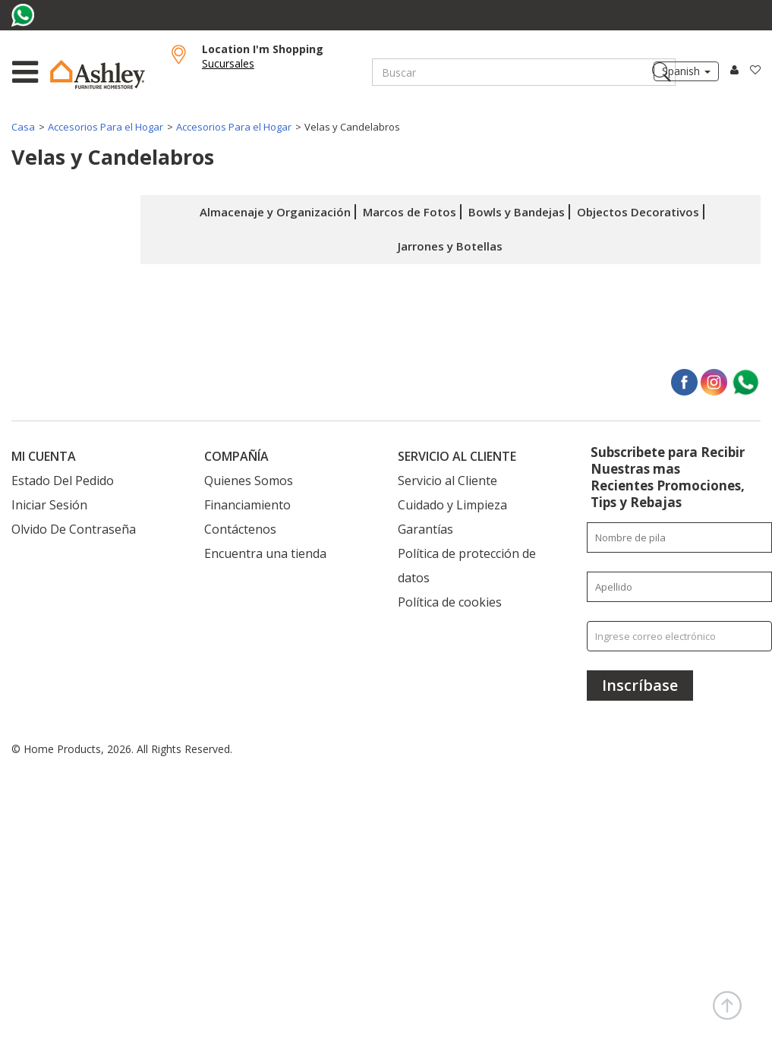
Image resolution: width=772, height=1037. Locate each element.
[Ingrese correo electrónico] (679, 636)
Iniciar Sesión (49, 504)
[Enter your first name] (679, 537)
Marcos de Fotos (409, 211)
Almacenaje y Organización (275, 211)
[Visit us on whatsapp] (24, 15)
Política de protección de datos (467, 565)
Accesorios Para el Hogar (105, 127)
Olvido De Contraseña (73, 529)
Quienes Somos (248, 480)
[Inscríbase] (640, 685)
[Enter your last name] (679, 587)
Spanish (686, 71)
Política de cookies (450, 602)
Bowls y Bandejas (516, 211)
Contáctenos (240, 529)
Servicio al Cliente (447, 480)
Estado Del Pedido (62, 480)
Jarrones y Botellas (450, 246)
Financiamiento (247, 504)
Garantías (425, 529)
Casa (23, 127)
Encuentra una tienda (265, 553)
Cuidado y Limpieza (452, 504)
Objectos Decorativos (638, 211)
